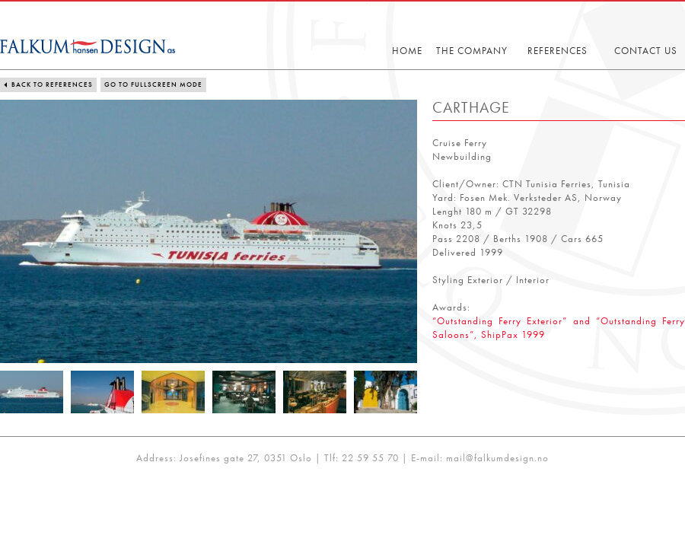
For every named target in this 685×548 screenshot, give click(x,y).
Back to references (52, 84)
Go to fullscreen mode (153, 84)
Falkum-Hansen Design (87, 47)
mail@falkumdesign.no (497, 457)
